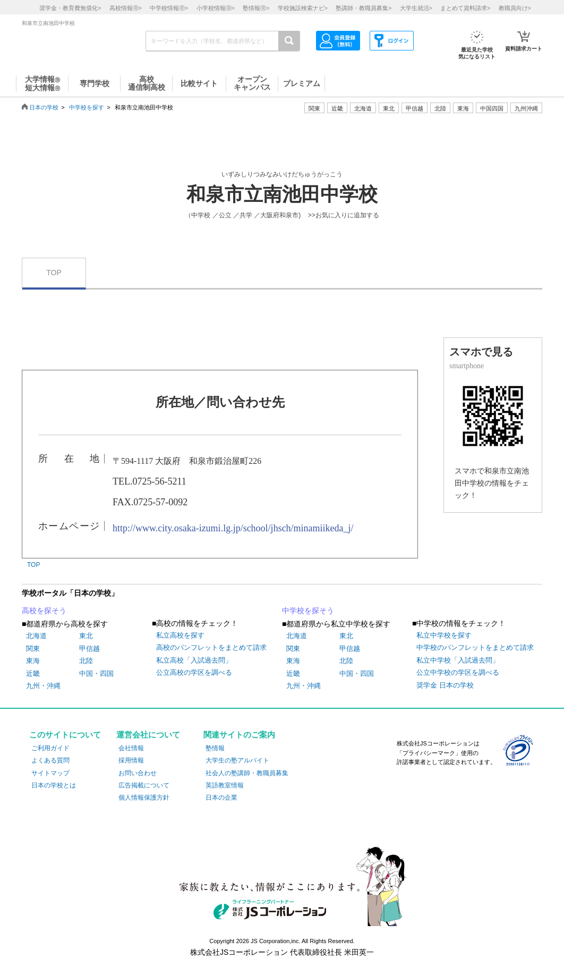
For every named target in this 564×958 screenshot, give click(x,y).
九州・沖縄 (43, 686)
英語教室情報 (225, 785)
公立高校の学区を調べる (194, 672)
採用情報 (131, 760)
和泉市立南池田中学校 (282, 194)
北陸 (86, 661)
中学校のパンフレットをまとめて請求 (475, 647)
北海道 (363, 108)
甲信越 (89, 648)
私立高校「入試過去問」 (194, 660)
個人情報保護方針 (143, 797)
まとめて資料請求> (465, 8)
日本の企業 (221, 797)
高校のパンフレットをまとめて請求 (211, 647)
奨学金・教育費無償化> (70, 8)
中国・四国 (96, 673)
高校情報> (125, 8)
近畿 (33, 673)
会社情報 (131, 748)
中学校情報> (169, 8)
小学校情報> (215, 8)
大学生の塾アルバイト (237, 760)
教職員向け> (515, 8)
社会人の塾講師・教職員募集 (247, 773)
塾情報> (256, 8)
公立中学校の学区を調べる (457, 672)
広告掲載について (143, 785)
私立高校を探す (180, 635)
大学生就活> (416, 8)
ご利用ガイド (50, 748)
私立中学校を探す (444, 635)
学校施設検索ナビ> (303, 8)
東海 (33, 661)
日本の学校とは (53, 785)
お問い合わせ (137, 773)
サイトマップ (50, 773)
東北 (86, 636)
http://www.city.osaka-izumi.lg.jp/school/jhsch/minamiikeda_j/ (233, 528)
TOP (54, 272)
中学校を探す (86, 107)
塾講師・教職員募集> (363, 8)
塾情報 (215, 748)
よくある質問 (50, 760)
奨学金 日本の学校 (445, 685)
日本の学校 (43, 107)
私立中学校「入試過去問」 (457, 660)
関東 (33, 648)
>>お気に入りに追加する (343, 215)
